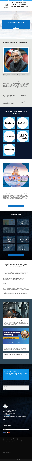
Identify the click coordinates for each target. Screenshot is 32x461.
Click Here (16, 27)
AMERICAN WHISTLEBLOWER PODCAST (17, 6)
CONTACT (26, 6)
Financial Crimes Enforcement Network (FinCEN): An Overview (15, 354)
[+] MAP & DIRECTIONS (6, 415)
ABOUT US (13, 2)
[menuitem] (16, 420)
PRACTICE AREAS (14, 4)
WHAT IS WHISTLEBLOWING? (21, 2)
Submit (26, 391)
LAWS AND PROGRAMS (22, 4)
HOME (5, 420)
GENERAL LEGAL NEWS (7, 425)
